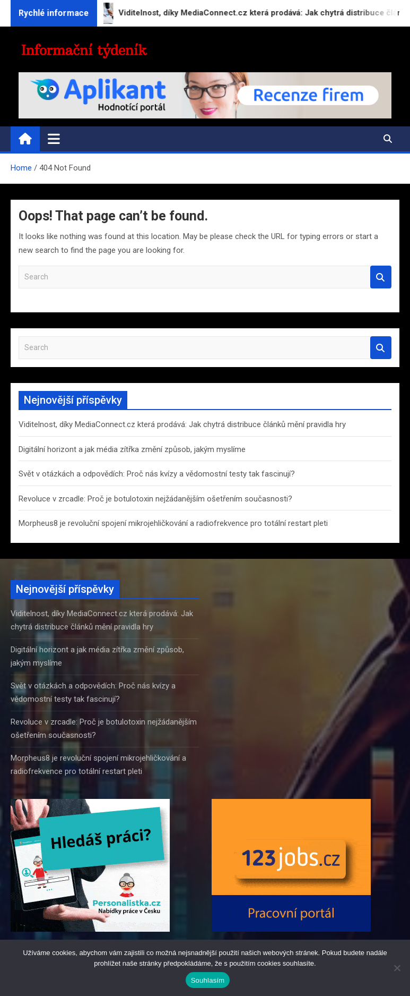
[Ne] (396, 968)
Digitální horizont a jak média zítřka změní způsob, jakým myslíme (132, 449)
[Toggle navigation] (54, 138)
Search (380, 277)
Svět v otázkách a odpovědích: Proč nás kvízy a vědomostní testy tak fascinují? (157, 474)
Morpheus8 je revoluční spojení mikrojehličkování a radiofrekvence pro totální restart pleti (173, 523)
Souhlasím (208, 980)
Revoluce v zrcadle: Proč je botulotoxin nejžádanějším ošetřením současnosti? (155, 499)
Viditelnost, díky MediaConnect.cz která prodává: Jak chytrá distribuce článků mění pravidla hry (182, 424)
